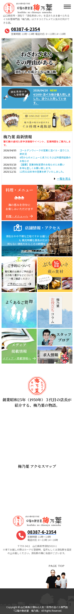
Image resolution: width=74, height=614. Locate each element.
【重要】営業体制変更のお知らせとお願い (42, 164)
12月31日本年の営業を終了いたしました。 (42, 171)
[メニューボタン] (67, 7)
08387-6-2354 (25, 29)
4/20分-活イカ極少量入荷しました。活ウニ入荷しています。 (51, 98)
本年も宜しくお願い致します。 (36, 168)
